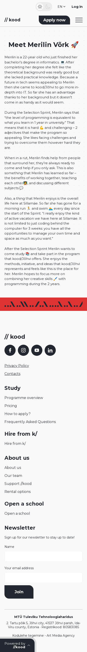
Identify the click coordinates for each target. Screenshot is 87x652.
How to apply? (17, 414)
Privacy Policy (16, 366)
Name (43, 553)
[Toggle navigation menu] (79, 20)
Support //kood (18, 484)
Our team (13, 476)
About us (12, 468)
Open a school (17, 513)
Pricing (10, 406)
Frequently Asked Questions (30, 422)
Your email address (43, 574)
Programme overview (23, 398)
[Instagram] (23, 350)
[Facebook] (10, 350)
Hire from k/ (15, 443)
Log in (77, 6)
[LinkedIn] (50, 350)
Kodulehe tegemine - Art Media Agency (43, 636)
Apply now (54, 20)
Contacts (12, 374)
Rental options (17, 492)
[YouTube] (36, 350)
